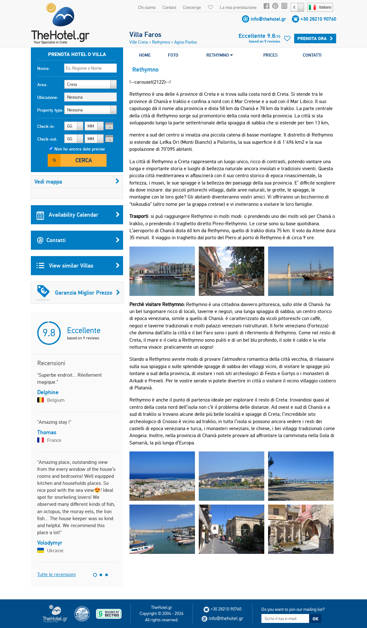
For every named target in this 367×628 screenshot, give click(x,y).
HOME (145, 55)
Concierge (192, 7)
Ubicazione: (47, 97)
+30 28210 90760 (318, 19)
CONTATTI (312, 55)
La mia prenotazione (238, 7)
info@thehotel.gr (268, 19)
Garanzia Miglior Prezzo (78, 293)
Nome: (43, 68)
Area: (42, 84)
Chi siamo (147, 7)
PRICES (270, 55)
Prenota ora (315, 38)
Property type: (50, 110)
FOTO (173, 55)
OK (315, 619)
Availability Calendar (78, 214)
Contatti (78, 240)
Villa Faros (145, 34)
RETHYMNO (219, 55)
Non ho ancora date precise (79, 149)
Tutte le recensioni (56, 574)
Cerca (83, 160)
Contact (169, 7)
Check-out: (47, 139)
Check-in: (46, 126)
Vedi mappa (77, 181)
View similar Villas (78, 265)
